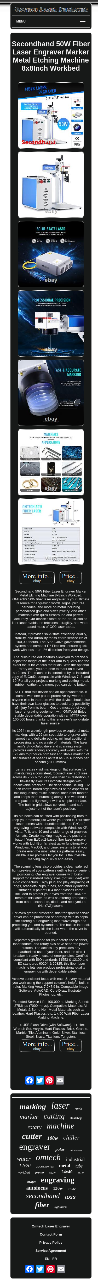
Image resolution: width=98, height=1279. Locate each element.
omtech (48, 1157)
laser (60, 1106)
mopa (31, 1182)
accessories (45, 1166)
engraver (34, 1147)
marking (33, 1107)
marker (29, 1116)
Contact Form (51, 1234)
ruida (78, 1109)
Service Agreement (51, 1251)
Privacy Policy (50, 1242)
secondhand (43, 1196)
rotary (34, 1127)
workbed (24, 1172)
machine (60, 1125)
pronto (39, 1172)
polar (60, 1149)
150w (71, 1189)
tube (79, 1166)
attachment (76, 1150)
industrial (75, 1159)
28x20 (81, 1173)
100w (52, 1138)
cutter (32, 1136)
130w (58, 1188)
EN (47, 1259)
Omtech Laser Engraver (51, 1226)
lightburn (60, 1207)
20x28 (52, 1173)
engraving (57, 1179)
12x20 (25, 1165)
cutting (54, 1116)
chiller (71, 1137)
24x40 (67, 1171)
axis (70, 1197)
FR (54, 1259)
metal (64, 1165)
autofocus (37, 1188)
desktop (76, 1118)
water (24, 1158)
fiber (42, 1205)
